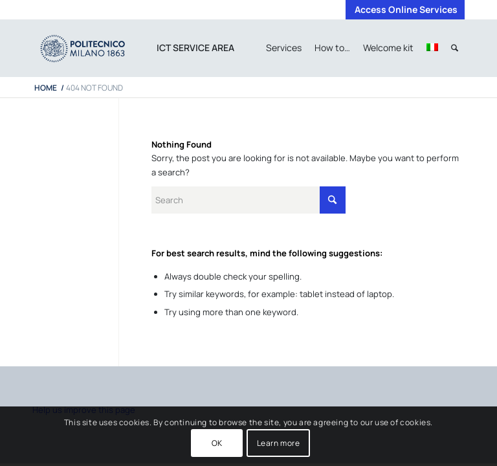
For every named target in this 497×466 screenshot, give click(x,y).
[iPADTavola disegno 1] (95, 48)
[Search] (455, 48)
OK (217, 443)
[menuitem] (403, 9)
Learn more (278, 443)
